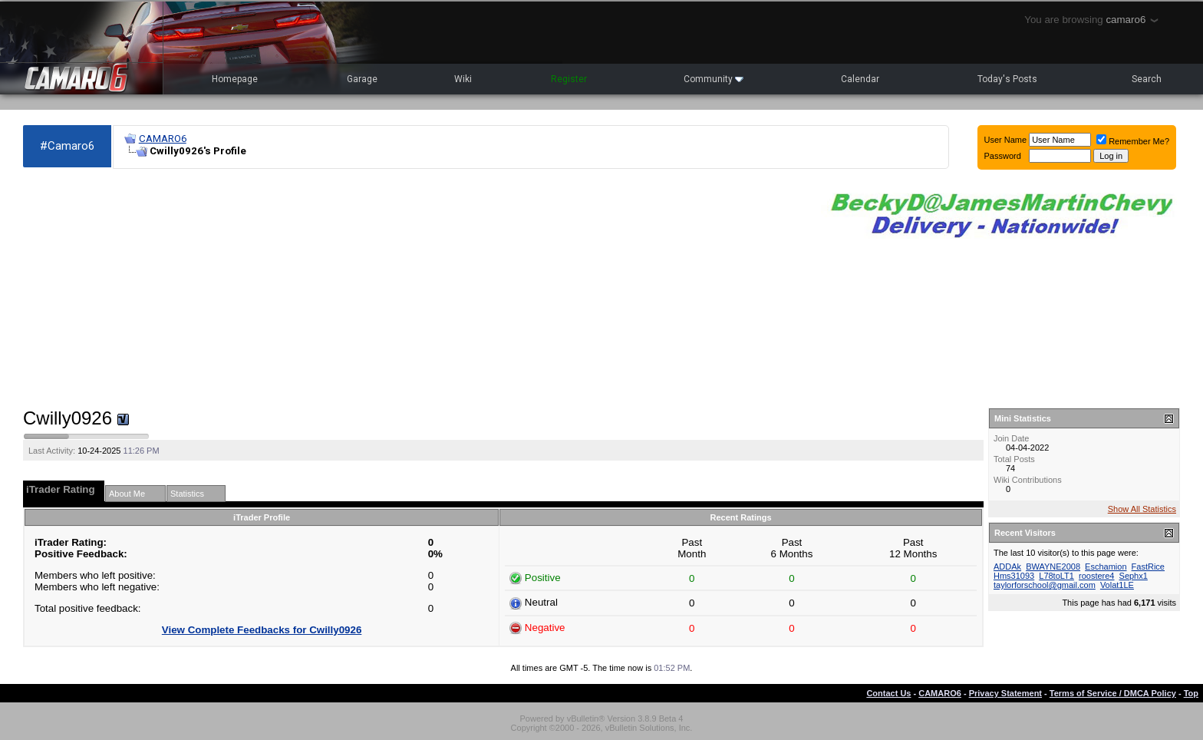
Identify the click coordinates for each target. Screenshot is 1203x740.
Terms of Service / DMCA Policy (1113, 693)
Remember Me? (1132, 141)
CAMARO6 (162, 138)
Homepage (235, 79)
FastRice (1148, 566)
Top (1191, 693)
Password (1002, 155)
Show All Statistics (1142, 509)
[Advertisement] (414, 288)
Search (1147, 79)
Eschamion (1105, 566)
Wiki (463, 79)
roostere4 (1096, 575)
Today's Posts (1007, 79)
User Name (1005, 139)
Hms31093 (1014, 575)
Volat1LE (1117, 585)
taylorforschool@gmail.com (1045, 585)
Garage (362, 79)
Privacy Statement (1005, 693)
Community (713, 79)
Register (569, 79)
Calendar (860, 79)
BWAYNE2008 (1053, 566)
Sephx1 (1133, 575)
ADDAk (1007, 566)
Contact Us (888, 693)
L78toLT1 (1056, 575)
